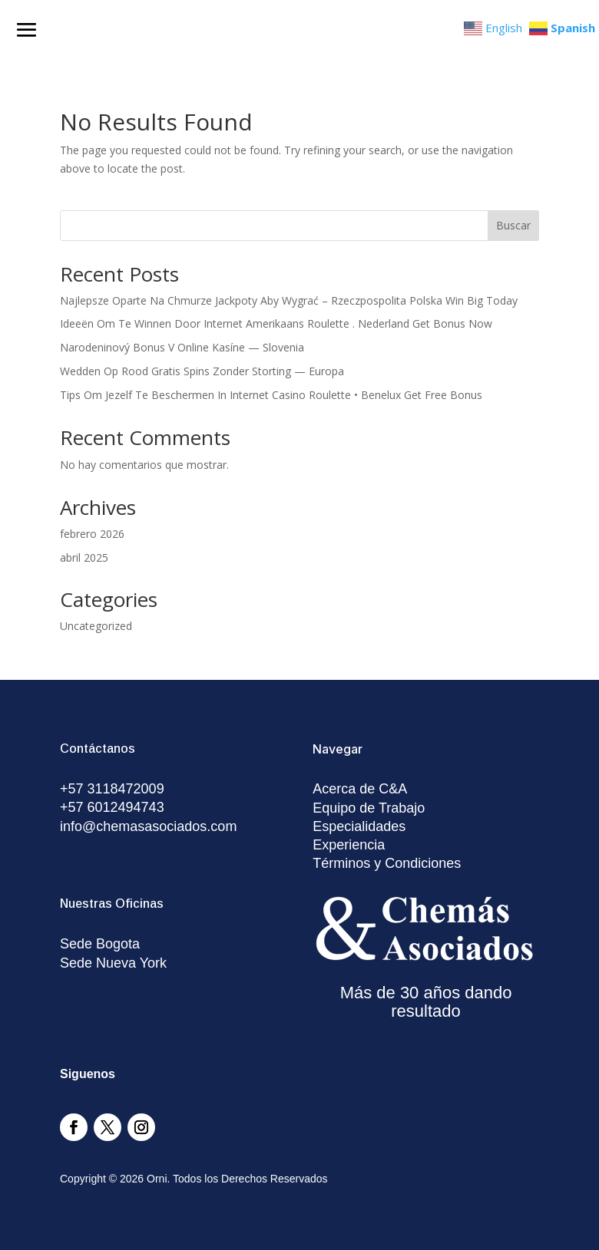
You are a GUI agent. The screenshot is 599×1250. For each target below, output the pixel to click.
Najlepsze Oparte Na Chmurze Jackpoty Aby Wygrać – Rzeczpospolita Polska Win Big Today (289, 300)
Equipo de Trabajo (369, 808)
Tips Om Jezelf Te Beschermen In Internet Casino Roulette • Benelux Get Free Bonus (271, 395)
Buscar (513, 225)
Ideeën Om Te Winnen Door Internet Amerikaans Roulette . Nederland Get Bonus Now (276, 323)
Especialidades (359, 826)
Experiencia (349, 845)
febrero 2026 (92, 533)
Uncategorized (96, 625)
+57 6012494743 (112, 807)
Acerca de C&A (360, 789)
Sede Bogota (100, 944)
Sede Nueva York (113, 963)
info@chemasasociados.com (148, 826)
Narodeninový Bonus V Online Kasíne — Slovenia (182, 347)
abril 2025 (84, 557)
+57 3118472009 (112, 789)
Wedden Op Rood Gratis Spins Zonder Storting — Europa (202, 371)
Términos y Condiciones (387, 863)
